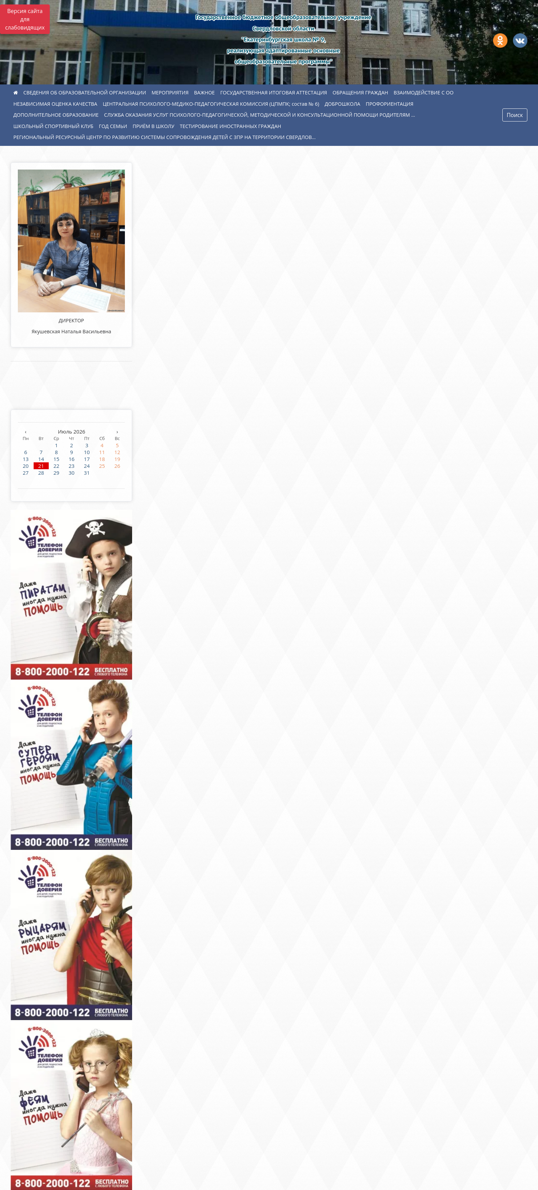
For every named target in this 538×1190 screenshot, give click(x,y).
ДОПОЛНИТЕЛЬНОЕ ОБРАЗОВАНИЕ (55, 115)
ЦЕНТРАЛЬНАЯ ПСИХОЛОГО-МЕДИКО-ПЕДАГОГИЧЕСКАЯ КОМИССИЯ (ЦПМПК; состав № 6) (211, 104)
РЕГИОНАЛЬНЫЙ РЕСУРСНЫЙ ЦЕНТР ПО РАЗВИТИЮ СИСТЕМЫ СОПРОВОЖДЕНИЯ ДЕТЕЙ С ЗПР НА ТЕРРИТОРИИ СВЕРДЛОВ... (164, 137)
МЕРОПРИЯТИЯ (170, 92)
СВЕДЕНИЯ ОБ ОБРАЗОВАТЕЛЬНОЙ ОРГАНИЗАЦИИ (84, 92)
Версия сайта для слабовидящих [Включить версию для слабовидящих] (25, 19)
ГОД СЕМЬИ (113, 126)
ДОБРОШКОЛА (342, 104)
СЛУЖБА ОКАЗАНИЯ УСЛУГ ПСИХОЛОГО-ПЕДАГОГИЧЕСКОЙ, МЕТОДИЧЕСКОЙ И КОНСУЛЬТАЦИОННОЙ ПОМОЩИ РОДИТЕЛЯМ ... (259, 115)
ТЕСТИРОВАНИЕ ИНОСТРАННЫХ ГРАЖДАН (230, 126)
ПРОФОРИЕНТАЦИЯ (389, 104)
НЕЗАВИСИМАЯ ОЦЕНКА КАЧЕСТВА (55, 104)
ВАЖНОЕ (204, 92)
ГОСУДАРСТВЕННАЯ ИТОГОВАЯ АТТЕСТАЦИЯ (273, 92)
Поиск (515, 115)
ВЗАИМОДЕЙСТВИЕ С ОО (424, 92)
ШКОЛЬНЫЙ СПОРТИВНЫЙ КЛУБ (53, 126)
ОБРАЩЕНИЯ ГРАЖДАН (360, 92)
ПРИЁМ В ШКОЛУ (154, 126)
